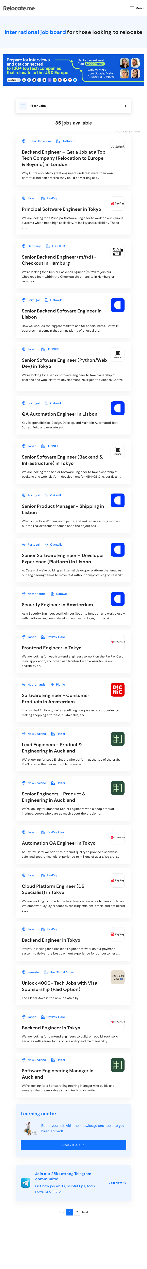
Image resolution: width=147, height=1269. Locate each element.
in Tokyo (62, 210)
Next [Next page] (85, 1231)
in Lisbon (63, 316)
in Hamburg (61, 262)
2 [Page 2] (77, 1231)
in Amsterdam (58, 616)
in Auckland (53, 762)
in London (61, 158)
